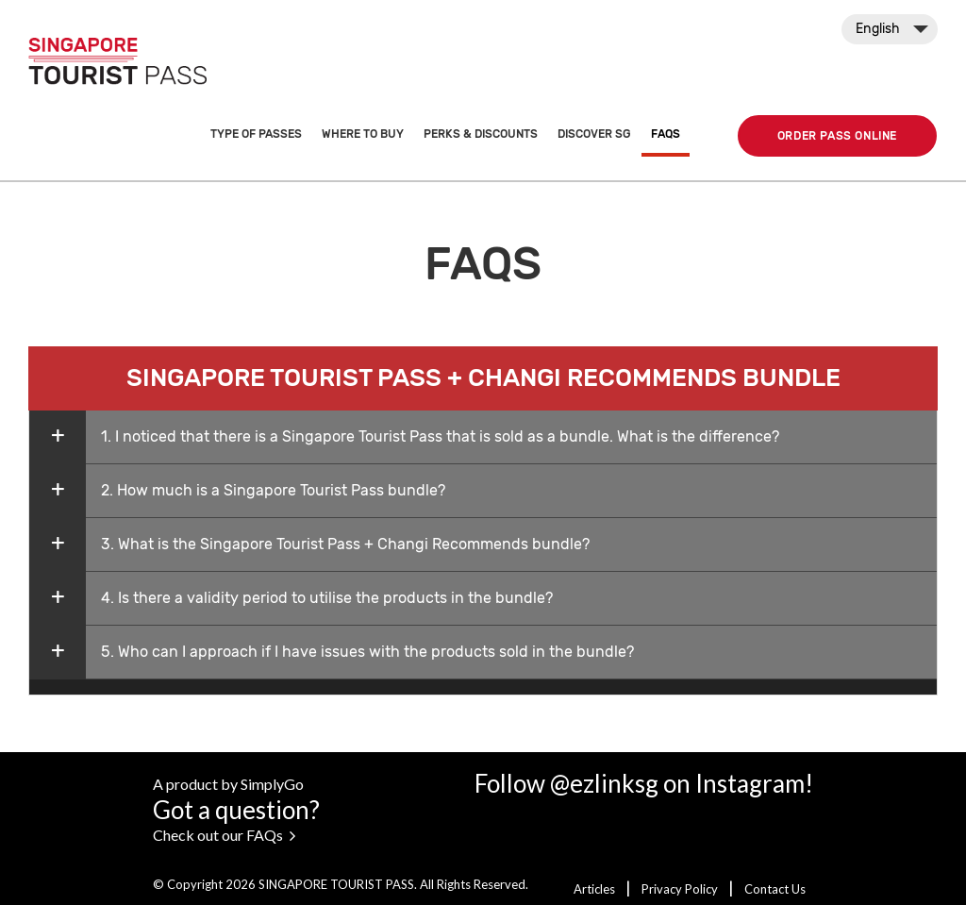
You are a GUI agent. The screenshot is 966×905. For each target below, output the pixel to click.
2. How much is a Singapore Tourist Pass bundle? (273, 490)
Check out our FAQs (224, 835)
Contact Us (775, 889)
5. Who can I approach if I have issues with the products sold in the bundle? (367, 652)
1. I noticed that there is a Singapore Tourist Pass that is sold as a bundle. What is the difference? (440, 436)
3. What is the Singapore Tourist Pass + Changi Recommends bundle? (345, 544)
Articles (596, 889)
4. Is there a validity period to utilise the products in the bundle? (327, 598)
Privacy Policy (681, 889)
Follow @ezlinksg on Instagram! (644, 783)
